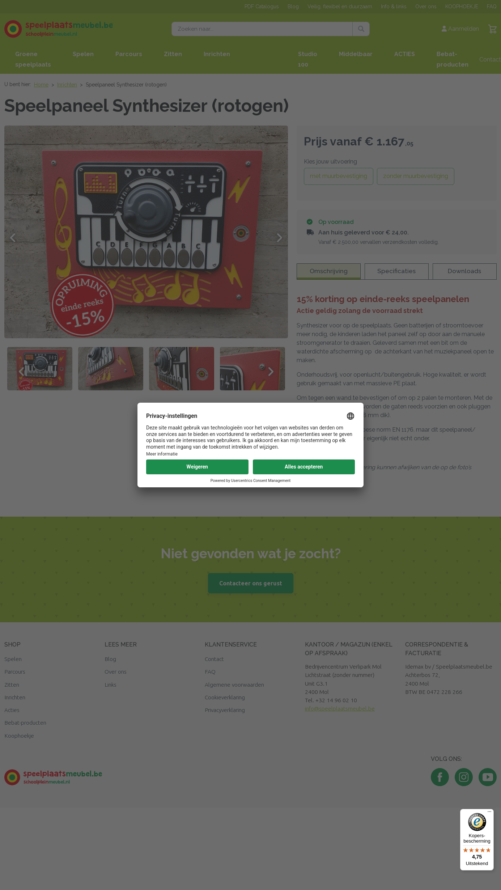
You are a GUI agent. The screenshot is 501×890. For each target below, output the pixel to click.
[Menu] (489, 813)
